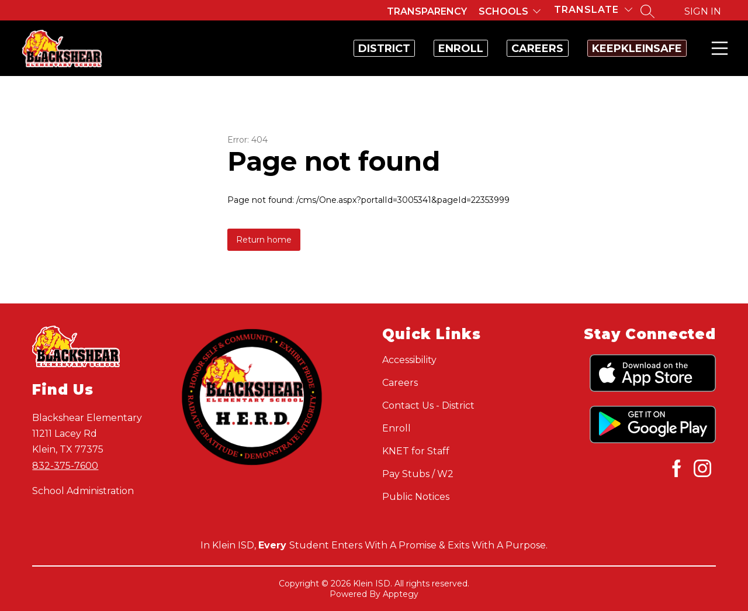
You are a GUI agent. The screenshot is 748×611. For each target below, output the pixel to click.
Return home (264, 239)
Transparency (427, 11)
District (299, 48)
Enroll (400, 48)
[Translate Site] (593, 9)
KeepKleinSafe (625, 48)
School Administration (83, 490)
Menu (717, 48)
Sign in (702, 11)
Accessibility (409, 359)
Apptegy (400, 594)
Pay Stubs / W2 (417, 473)
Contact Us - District (428, 405)
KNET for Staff (415, 451)
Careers (501, 48)
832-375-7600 (65, 465)
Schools (503, 11)
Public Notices (415, 496)
